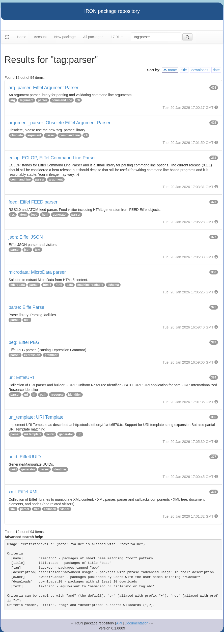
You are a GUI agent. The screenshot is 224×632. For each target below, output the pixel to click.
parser (42, 100)
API (119, 623)
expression (32, 355)
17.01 (117, 37)
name (170, 70)
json (27, 249)
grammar (51, 355)
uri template (32, 434)
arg (12, 100)
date (216, 70)
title (184, 70)
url (79, 434)
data (70, 285)
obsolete (16, 135)
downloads (199, 70)
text (37, 249)
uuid (13, 469)
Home (21, 37)
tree (36, 509)
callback (50, 509)
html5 (47, 285)
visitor (64, 509)
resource (57, 394)
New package (65, 37)
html (45, 214)
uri (26, 394)
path (43, 394)
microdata (17, 285)
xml (13, 509)
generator (60, 214)
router (50, 434)
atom (23, 214)
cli (78, 100)
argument (27, 100)
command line (62, 100)
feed (34, 214)
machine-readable (90, 285)
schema (113, 285)
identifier (74, 394)
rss (12, 214)
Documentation (136, 623)
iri (34, 394)
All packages (93, 37)
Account (40, 37)
